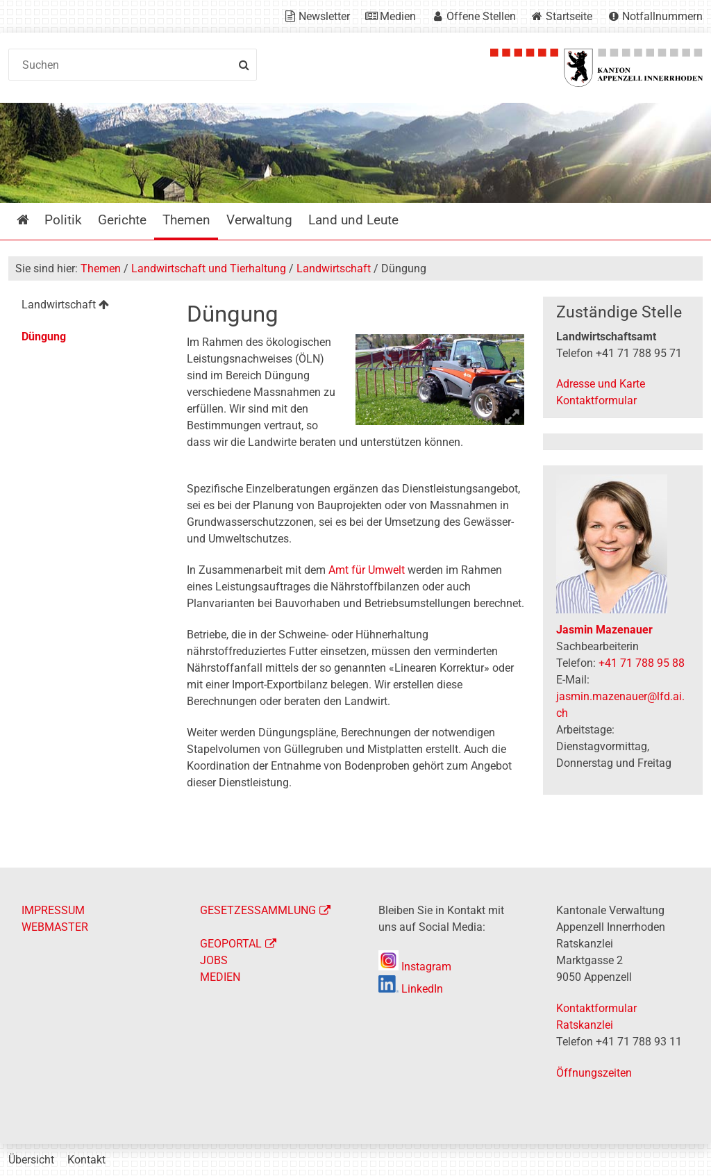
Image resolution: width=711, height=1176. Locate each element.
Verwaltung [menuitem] (259, 220)
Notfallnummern (662, 16)
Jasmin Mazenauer (604, 629)
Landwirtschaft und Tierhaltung (208, 268)
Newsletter (324, 16)
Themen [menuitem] (186, 220)
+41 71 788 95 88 (642, 663)
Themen (101, 268)
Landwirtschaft (333, 268)
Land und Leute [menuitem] (353, 220)
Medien (398, 16)
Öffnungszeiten (594, 1072)
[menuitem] (88, 306)
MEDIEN (220, 977)
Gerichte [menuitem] (122, 220)
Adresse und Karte (600, 383)
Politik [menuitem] (63, 220)
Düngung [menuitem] (44, 336)
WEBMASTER (55, 927)
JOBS (214, 960)
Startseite (569, 16)
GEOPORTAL (231, 943)
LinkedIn (410, 988)
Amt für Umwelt (366, 570)
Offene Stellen (481, 16)
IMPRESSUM (53, 910)
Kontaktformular (596, 400)
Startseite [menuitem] (33, 220)
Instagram (414, 966)
